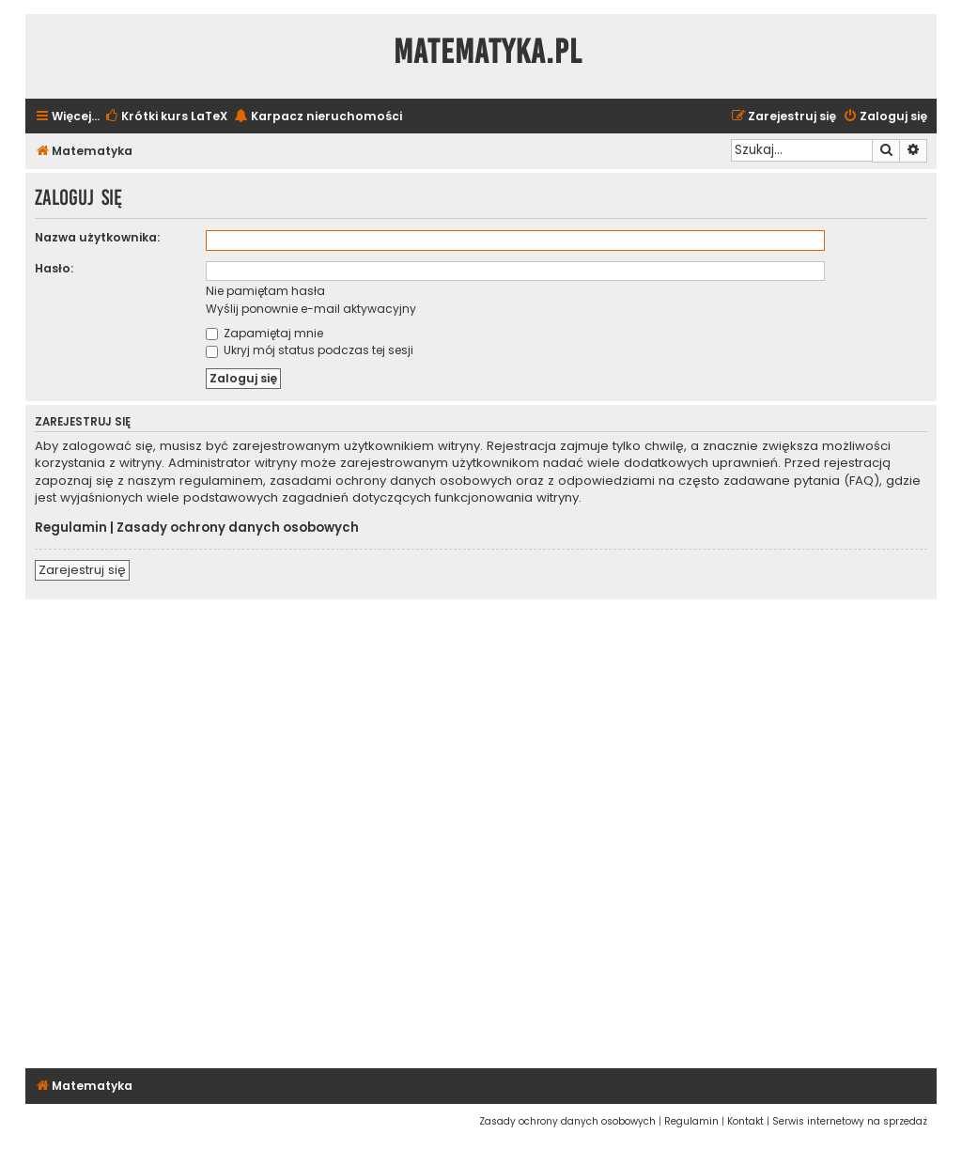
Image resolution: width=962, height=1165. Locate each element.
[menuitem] (165, 117)
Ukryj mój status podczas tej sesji (309, 350)
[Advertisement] (481, 831)
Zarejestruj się (82, 570)
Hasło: (54, 268)
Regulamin (71, 528)
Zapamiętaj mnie (264, 333)
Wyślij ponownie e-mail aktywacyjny (311, 309)
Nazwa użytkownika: (97, 237)
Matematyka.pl (488, 51)
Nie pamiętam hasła (265, 291)
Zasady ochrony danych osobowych (237, 528)
